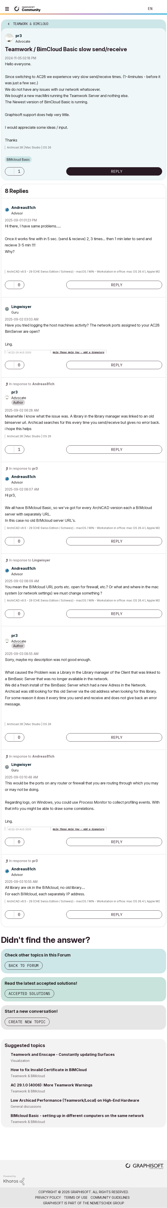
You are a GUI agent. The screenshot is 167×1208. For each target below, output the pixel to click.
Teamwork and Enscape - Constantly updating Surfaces (63, 1054)
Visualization (20, 1061)
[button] (9, 171)
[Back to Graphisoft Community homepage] (28, 8)
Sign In (160, 9)
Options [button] (160, 22)
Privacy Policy (48, 1197)
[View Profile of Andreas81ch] (23, 207)
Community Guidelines (110, 1197)
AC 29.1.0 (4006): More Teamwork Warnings (51, 1085)
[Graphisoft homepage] (145, 1166)
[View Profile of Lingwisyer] (21, 306)
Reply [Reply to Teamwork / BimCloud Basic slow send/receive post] (117, 171)
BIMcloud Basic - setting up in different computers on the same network (77, 1115)
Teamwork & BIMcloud (28, 1076)
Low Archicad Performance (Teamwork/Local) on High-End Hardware (75, 1100)
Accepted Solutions (29, 993)
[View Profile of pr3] (19, 35)
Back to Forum (24, 965)
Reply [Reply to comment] (117, 285)
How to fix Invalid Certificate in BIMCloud (49, 1069)
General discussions (26, 1106)
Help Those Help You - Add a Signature (78, 352)
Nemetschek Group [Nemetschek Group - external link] (107, 1203)
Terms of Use (76, 1197)
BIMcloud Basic (18, 159)
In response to (31, 384)
